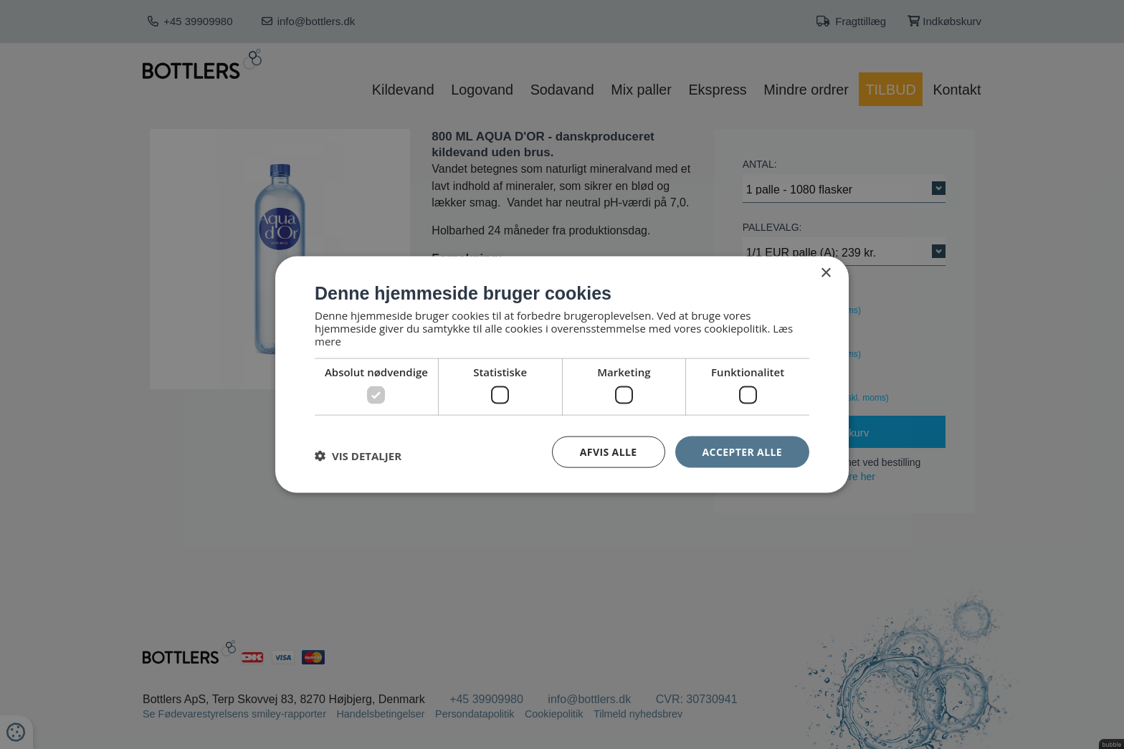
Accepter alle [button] (742, 451)
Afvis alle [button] (608, 451)
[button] (358, 455)
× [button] (825, 272)
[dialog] (562, 374)
